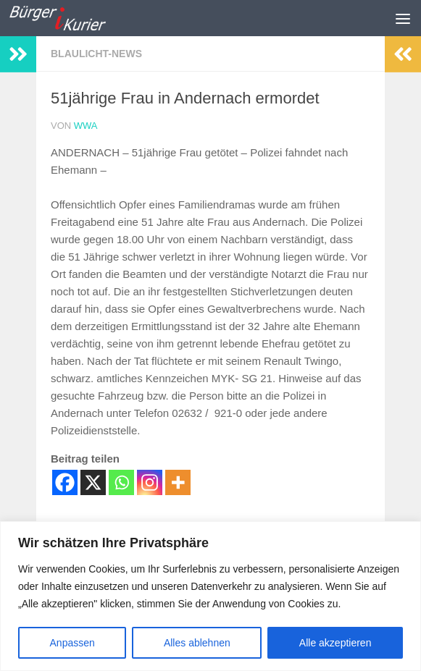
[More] (178, 482)
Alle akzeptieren (335, 643)
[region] (210, 596)
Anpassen (72, 643)
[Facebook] (65, 482)
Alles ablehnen (197, 643)
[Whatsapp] (121, 482)
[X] (93, 482)
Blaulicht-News (96, 53)
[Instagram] (149, 482)
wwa (86, 125)
